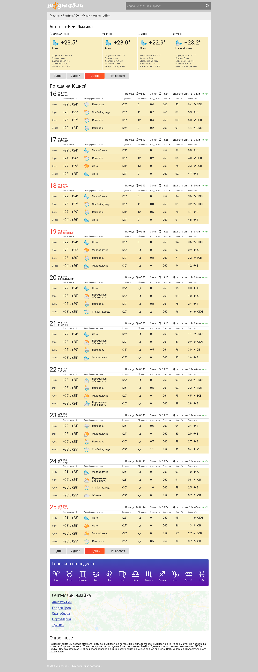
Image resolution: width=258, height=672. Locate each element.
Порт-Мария (61, 619)
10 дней (94, 76)
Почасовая (117, 76)
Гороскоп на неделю (73, 563)
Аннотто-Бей (62, 602)
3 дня (58, 76)
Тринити (58, 625)
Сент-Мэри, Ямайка (71, 595)
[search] (207, 6)
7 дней (75, 76)
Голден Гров (61, 608)
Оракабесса (61, 614)
